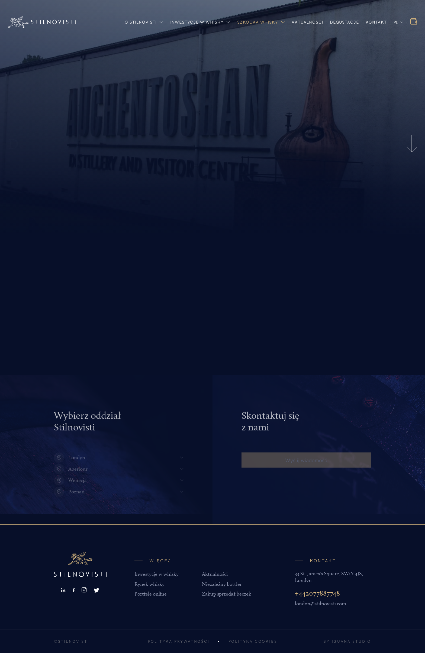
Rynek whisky (149, 584)
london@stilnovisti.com (320, 603)
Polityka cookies (252, 641)
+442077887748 (317, 593)
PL (396, 22)
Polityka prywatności (179, 641)
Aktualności (307, 22)
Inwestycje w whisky (200, 22)
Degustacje (344, 22)
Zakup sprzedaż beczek (226, 594)
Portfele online (150, 594)
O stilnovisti (144, 22)
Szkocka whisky (261, 22)
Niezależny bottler (222, 584)
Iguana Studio (351, 641)
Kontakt (376, 22)
